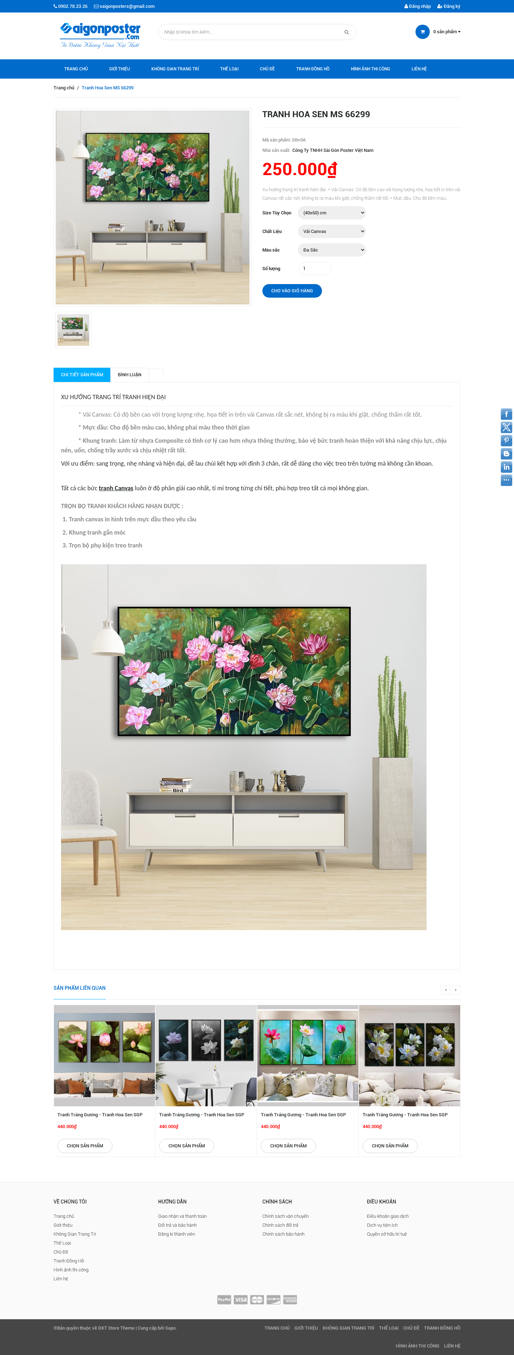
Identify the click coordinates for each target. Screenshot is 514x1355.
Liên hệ (419, 68)
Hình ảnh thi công (370, 68)
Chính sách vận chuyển (285, 1216)
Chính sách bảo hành (283, 1234)
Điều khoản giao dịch (388, 1216)
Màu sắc (271, 250)
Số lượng (271, 268)
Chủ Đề (267, 68)
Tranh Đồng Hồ (312, 68)
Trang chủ (76, 68)
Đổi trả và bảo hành (177, 1225)
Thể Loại (229, 68)
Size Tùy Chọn (276, 212)
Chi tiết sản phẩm (82, 374)
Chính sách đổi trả (280, 1225)
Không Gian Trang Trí (175, 68)
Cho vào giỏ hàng (292, 290)
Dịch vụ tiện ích (382, 1225)
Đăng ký (448, 6)
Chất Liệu (272, 231)
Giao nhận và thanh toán (182, 1216)
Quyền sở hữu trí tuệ (387, 1234)
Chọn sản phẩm (85, 1145)
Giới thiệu (119, 68)
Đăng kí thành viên (176, 1234)
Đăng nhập (417, 6)
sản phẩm (446, 31)
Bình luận (129, 374)
